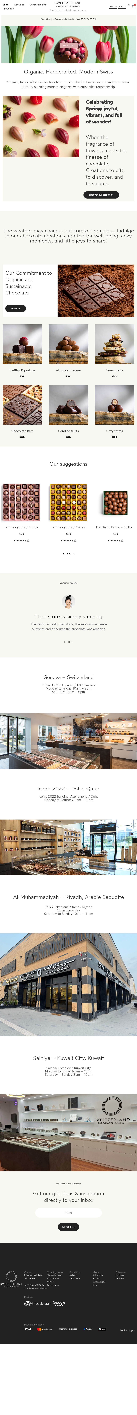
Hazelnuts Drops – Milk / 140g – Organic (115, 527)
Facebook (120, 1275)
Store (95, 1285)
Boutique (9, 8)
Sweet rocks (115, 370)
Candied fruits (68, 431)
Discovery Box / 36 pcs (21, 527)
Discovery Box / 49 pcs (68, 527)
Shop (5, 4)
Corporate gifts (38, 4)
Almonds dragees (68, 370)
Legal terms (75, 1278)
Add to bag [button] (20, 540)
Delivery (73, 1275)
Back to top (128, 1330)
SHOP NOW (68, 45)
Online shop (98, 1275)
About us (19, 4)
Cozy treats (114, 431)
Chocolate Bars (22, 431)
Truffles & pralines (22, 370)
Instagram (120, 1278)
